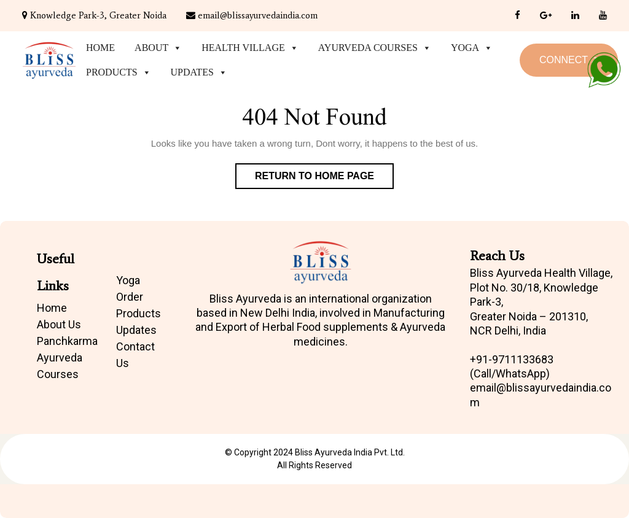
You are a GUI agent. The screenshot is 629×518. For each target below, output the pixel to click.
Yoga (472, 48)
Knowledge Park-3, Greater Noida (94, 15)
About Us (59, 324)
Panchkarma (67, 340)
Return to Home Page (324, 178)
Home (100, 47)
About (158, 48)
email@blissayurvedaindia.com (252, 15)
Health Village (250, 48)
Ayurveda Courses (374, 48)
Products (118, 72)
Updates (199, 72)
